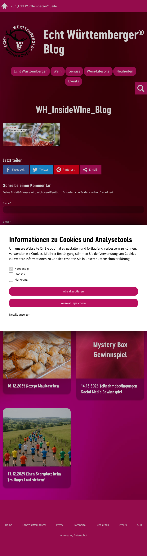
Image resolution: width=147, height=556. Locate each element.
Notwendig (19, 269)
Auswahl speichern (73, 303)
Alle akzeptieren (73, 291)
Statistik (17, 274)
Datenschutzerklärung (113, 258)
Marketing (18, 280)
